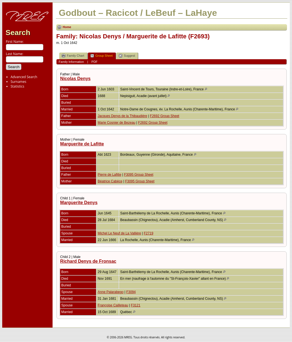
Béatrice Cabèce (110, 181)
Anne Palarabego (110, 292)
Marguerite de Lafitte (82, 144)
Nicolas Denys (75, 78)
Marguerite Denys (78, 202)
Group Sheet (101, 56)
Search (18, 32)
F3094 (131, 292)
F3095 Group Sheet (138, 175)
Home (67, 27)
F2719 (148, 233)
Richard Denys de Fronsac (88, 261)
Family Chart (73, 56)
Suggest (127, 56)
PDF (94, 61)
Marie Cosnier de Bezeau (116, 123)
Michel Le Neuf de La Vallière (119, 233)
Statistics (17, 86)
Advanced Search (24, 77)
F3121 (135, 305)
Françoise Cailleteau (113, 305)
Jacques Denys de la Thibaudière (122, 116)
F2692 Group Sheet (164, 116)
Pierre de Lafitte (109, 175)
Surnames (18, 81)
